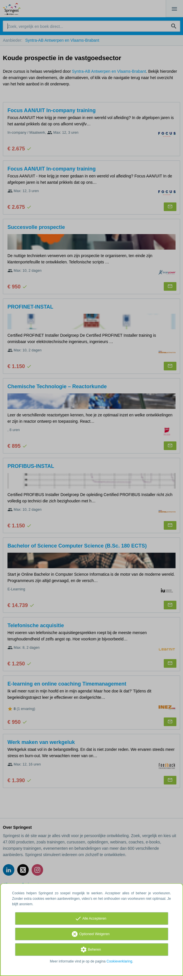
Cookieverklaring (119, 961)
